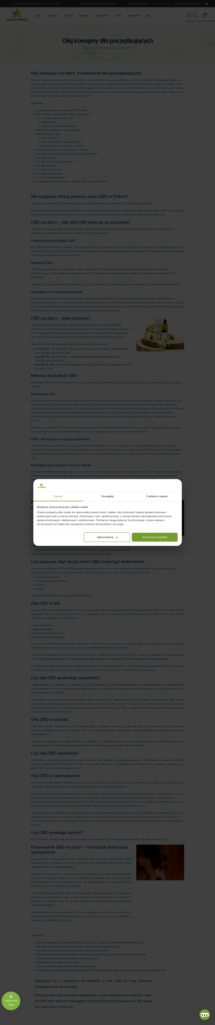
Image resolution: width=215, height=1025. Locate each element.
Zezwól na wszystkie (154, 537)
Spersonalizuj (107, 537)
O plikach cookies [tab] (157, 496)
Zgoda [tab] (58, 496)
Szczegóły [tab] (107, 496)
